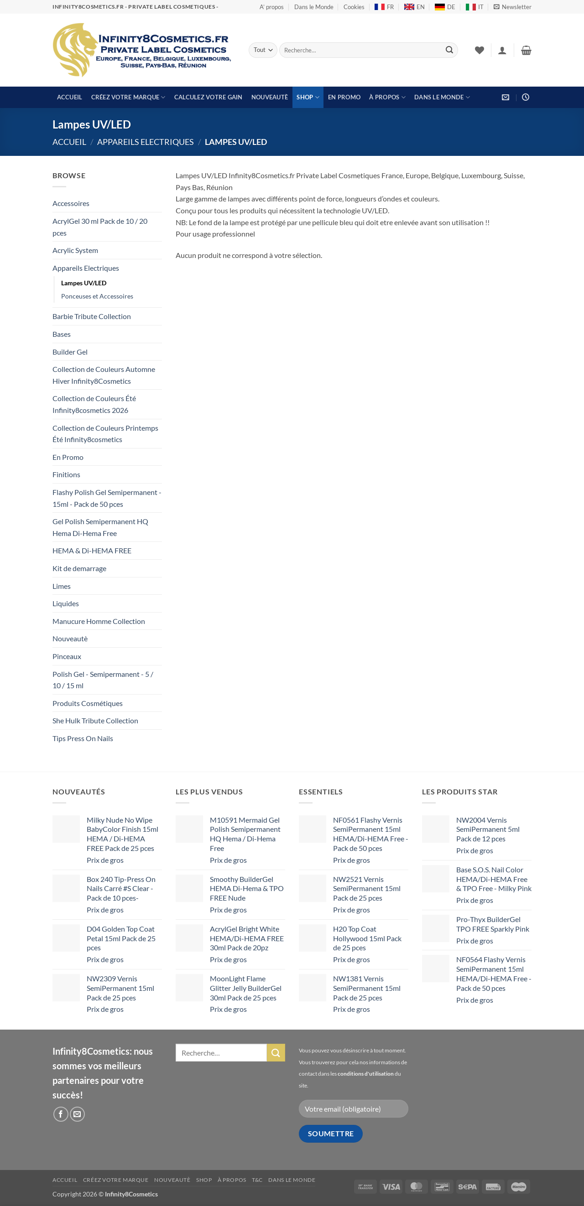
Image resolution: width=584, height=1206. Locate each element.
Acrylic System (75, 250)
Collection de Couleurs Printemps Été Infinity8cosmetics (105, 433)
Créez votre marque (128, 97)
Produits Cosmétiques (87, 703)
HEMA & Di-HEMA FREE (91, 550)
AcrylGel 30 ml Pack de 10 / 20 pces (99, 226)
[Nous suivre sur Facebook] (60, 1114)
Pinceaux (66, 656)
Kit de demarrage (79, 568)
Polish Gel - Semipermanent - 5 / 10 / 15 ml (102, 680)
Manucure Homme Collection (98, 621)
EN (414, 6)
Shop (308, 97)
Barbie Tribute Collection (91, 316)
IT (475, 6)
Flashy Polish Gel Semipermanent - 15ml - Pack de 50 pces (107, 498)
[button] (513, 7)
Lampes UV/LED (83, 283)
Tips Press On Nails (82, 738)
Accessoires (70, 203)
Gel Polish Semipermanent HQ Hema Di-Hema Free (100, 527)
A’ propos (272, 6)
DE (445, 6)
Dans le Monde (314, 6)
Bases (61, 334)
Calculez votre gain (208, 97)
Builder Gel (70, 351)
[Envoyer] (449, 50)
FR (384, 6)
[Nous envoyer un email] (77, 1114)
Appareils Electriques (145, 142)
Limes (61, 586)
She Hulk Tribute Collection (95, 720)
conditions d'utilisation (366, 1073)
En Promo (344, 97)
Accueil (70, 97)
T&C (257, 1179)
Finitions (66, 474)
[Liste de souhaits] (479, 50)
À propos (387, 97)
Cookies (354, 6)
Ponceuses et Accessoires (97, 296)
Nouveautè (269, 97)
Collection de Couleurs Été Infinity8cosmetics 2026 (94, 404)
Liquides (65, 603)
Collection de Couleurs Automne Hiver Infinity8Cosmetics (103, 375)
